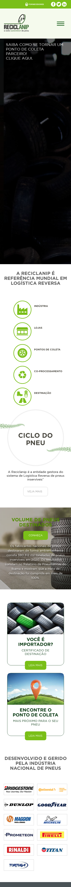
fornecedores (36, 4)
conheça (36, 535)
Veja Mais (34, 491)
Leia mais (35, 665)
